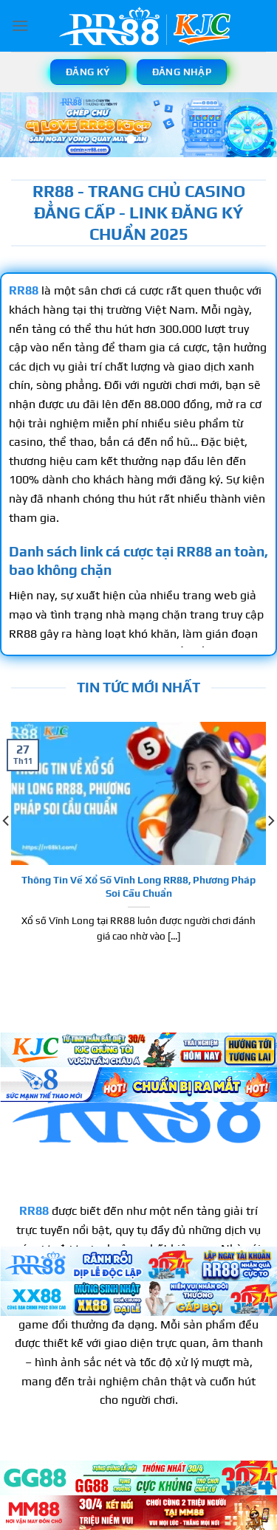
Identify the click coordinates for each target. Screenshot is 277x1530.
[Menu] (20, 25)
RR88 (34, 1211)
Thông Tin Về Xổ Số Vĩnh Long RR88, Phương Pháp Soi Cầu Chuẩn (138, 886)
